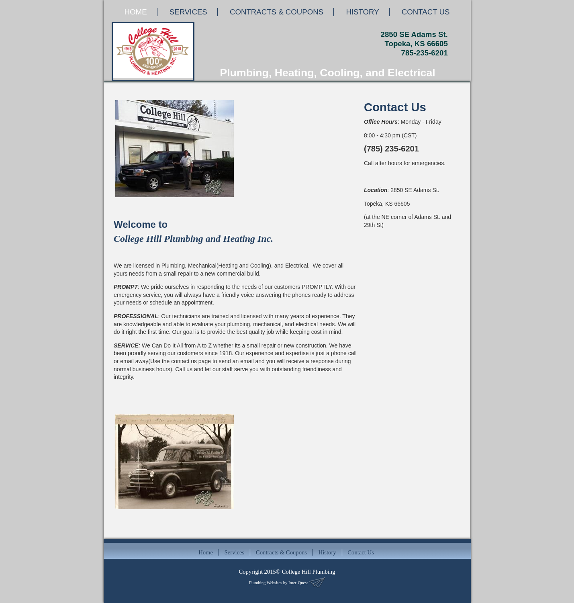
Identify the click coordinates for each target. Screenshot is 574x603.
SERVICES (188, 12)
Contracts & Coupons (281, 552)
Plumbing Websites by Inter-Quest (278, 583)
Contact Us (360, 552)
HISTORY (362, 12)
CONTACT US (426, 12)
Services (235, 552)
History (327, 552)
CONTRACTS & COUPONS (276, 12)
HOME (136, 12)
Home (205, 552)
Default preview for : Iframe (409, 280)
